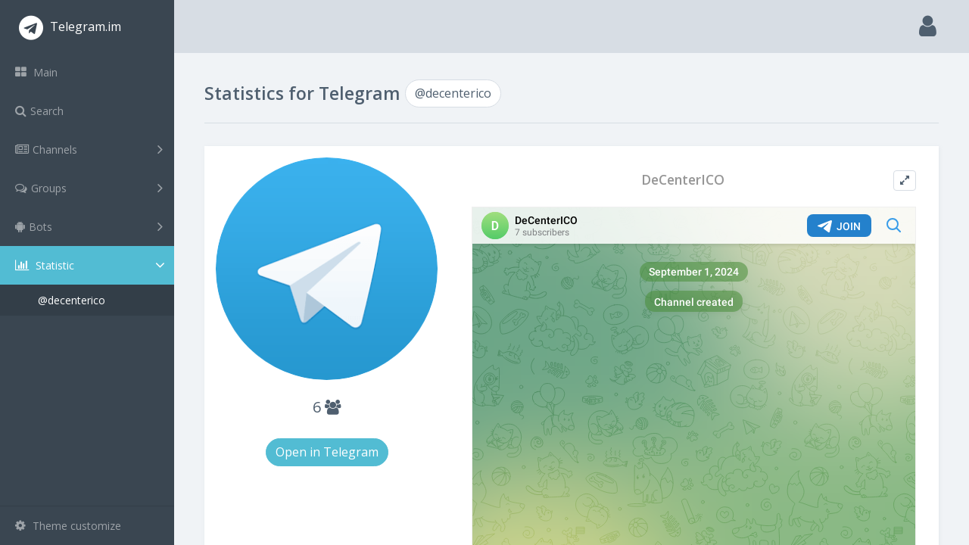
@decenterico (71, 300)
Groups (89, 187)
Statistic (91, 265)
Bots (89, 226)
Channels (89, 149)
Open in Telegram (327, 452)
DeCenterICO (682, 180)
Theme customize (68, 526)
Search (39, 111)
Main (36, 72)
